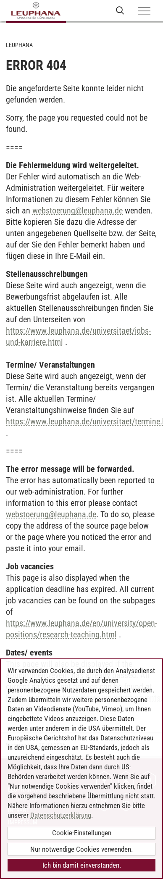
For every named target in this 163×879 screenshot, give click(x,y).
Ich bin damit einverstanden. (81, 865)
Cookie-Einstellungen (81, 833)
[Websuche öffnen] (120, 10)
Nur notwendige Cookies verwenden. (81, 849)
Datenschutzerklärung (60, 815)
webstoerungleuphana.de (77, 210)
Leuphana (19, 45)
